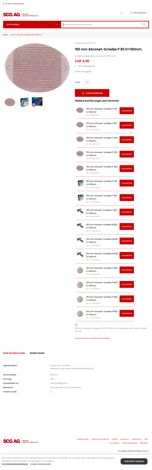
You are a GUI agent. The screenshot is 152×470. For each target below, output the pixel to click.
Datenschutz (137, 439)
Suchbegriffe (114, 443)
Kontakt (114, 439)
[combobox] (104, 24)
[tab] (14, 353)
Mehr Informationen (14, 353)
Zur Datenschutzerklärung (15, 464)
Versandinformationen (100, 439)
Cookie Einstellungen (130, 443)
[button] (8, 68)
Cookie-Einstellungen (40, 464)
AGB (146, 439)
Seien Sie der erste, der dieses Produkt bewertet (92, 338)
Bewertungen (37, 353)
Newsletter (144, 443)
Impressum (124, 439)
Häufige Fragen (83, 439)
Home (5, 35)
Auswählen (126, 110)
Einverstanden (134, 461)
